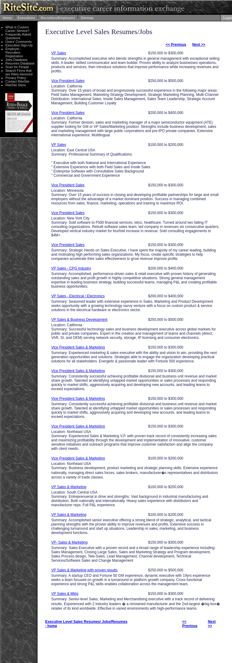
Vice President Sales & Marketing (78, 347)
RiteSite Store (15, 85)
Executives (26, 18)
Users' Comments (18, 41)
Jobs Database (16, 60)
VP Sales (58, 53)
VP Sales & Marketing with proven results (84, 570)
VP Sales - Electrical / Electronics (78, 296)
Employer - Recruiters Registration (14, 52)
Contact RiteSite (17, 81)
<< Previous (176, 45)
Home (7, 18)
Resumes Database (20, 63)
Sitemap (87, 18)
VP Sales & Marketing (68, 487)
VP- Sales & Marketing (69, 542)
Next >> (198, 45)
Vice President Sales (68, 81)
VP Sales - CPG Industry (71, 268)
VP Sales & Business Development (79, 319)
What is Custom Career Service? (17, 29)
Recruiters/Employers (58, 18)
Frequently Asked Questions (18, 36)
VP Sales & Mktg (64, 594)
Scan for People (17, 67)
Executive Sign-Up (19, 45)
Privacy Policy (15, 78)
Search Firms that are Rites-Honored (19, 72)
